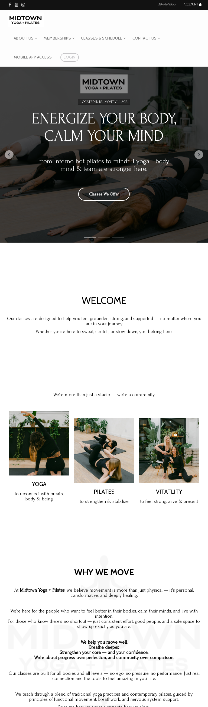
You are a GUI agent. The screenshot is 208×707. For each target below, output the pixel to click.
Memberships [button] (59, 38)
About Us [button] (25, 38)
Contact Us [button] (146, 38)
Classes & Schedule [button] (103, 38)
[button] (9, 154)
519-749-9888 (167, 4)
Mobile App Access (33, 57)
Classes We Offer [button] (104, 193)
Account (193, 4)
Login (69, 57)
